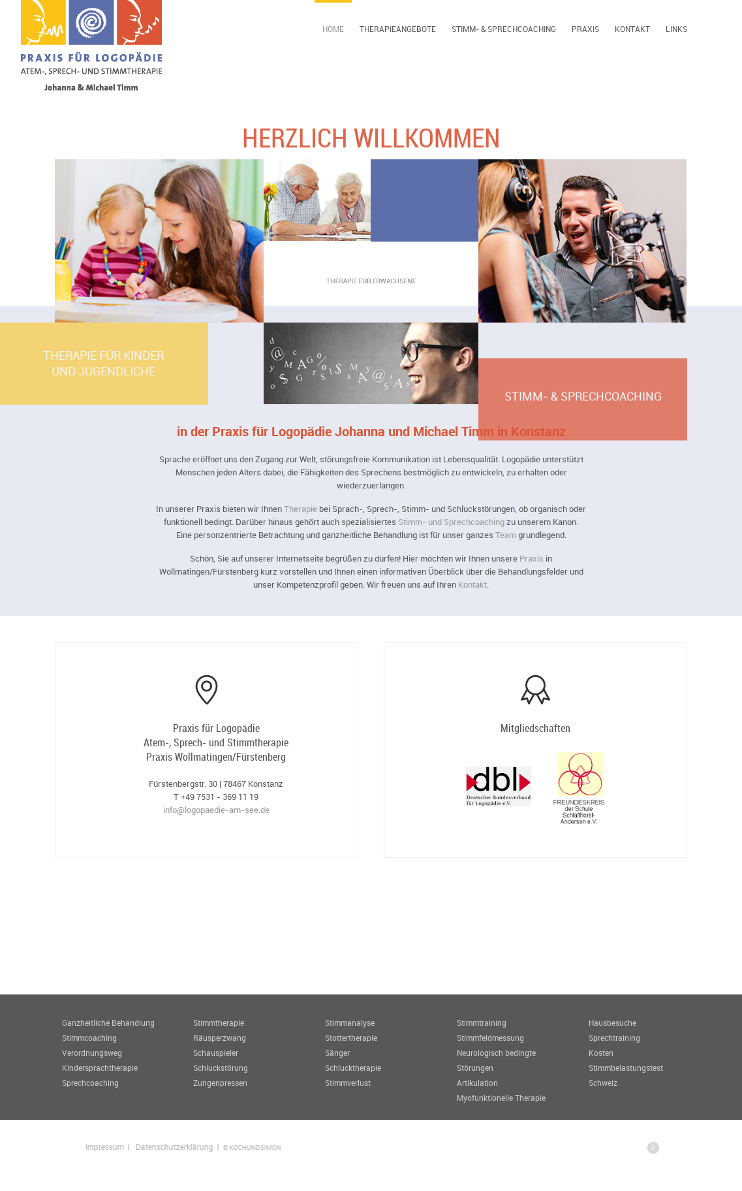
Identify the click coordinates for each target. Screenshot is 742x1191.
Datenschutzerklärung (202, 1146)
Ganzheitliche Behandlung (108, 1022)
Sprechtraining (614, 1037)
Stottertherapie (351, 1037)
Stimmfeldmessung (490, 1037)
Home (333, 29)
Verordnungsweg (92, 1052)
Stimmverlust (348, 1082)
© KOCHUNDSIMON (280, 1147)
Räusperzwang (219, 1037)
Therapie (300, 509)
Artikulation (477, 1082)
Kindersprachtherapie (100, 1067)
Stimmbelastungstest (626, 1067)
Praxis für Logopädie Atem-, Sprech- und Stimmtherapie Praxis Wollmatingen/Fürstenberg (216, 742)
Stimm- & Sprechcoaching (504, 29)
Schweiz (603, 1082)
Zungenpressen (220, 1082)
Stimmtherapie (218, 1022)
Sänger (337, 1052)
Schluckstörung (220, 1067)
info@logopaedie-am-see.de (216, 810)
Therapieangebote (398, 29)
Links (676, 29)
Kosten (601, 1052)
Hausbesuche (612, 1022)
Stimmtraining (481, 1022)
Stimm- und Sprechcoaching (451, 522)
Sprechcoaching (90, 1082)
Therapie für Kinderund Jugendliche (62, 363)
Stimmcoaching (89, 1037)
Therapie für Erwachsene (371, 281)
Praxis (585, 29)
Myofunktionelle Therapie (501, 1097)
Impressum (133, 1146)
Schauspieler (215, 1052)
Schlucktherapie (353, 1067)
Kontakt (632, 29)
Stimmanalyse (350, 1022)
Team (505, 535)
